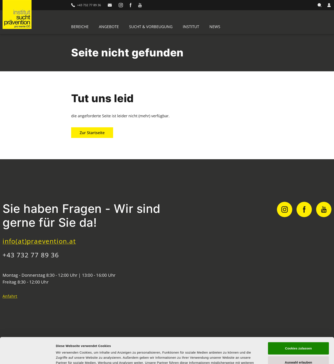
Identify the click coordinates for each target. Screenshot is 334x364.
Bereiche (80, 26)
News (214, 26)
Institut (191, 26)
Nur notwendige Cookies (298, 350)
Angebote (109, 26)
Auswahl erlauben (298, 336)
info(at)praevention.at (39, 241)
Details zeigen (226, 355)
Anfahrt (10, 296)
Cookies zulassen (298, 322)
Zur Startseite (92, 132)
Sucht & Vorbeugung (151, 26)
